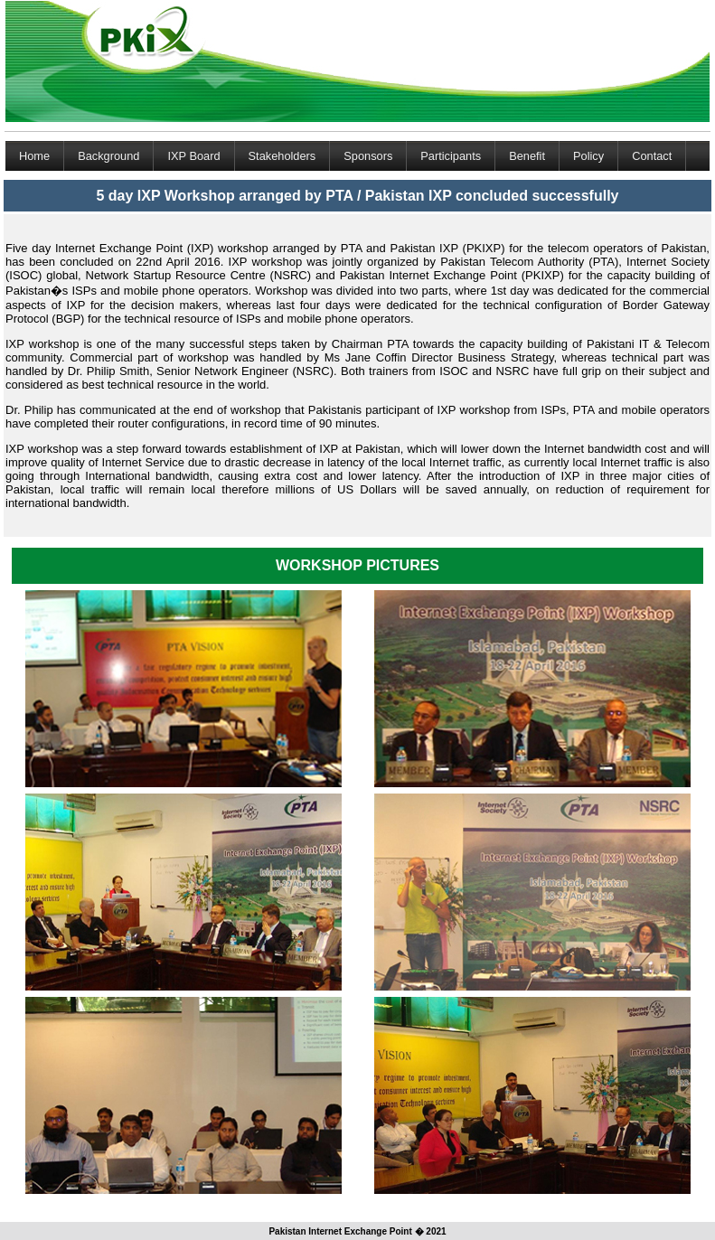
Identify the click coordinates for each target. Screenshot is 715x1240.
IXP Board (193, 156)
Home (34, 156)
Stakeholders (282, 156)
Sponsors (367, 156)
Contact (652, 156)
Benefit (527, 156)
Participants (450, 156)
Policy (588, 156)
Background (108, 156)
